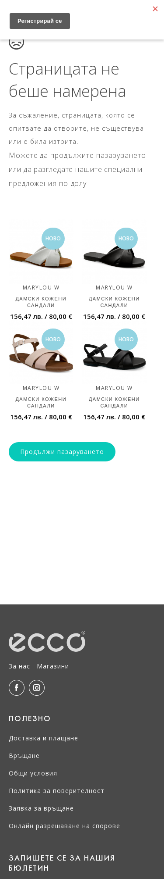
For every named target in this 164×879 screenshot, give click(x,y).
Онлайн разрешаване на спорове (64, 826)
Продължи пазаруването (62, 451)
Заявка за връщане (41, 808)
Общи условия (33, 773)
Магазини (53, 666)
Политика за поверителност (57, 790)
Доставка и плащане (43, 738)
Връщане (24, 755)
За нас (19, 666)
